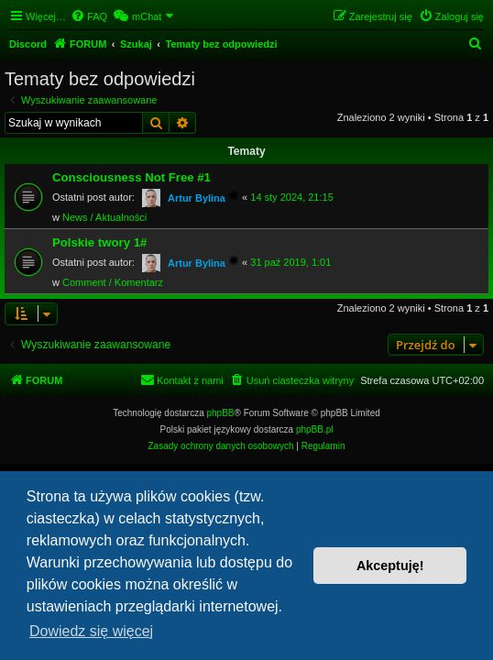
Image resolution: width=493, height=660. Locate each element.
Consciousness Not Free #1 (131, 177)
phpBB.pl (315, 429)
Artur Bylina (196, 198)
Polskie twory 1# (99, 242)
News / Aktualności (104, 217)
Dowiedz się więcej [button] (91, 631)
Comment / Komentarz (112, 282)
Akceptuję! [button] (390, 565)
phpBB (221, 413)
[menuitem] (89, 17)
